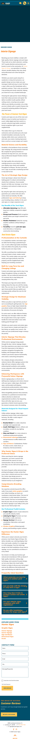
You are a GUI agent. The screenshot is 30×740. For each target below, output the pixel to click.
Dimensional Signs (8, 636)
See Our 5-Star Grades (9, 714)
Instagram (16, 729)
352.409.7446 (22, 724)
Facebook (13, 729)
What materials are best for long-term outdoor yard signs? (14, 578)
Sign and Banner (7, 634)
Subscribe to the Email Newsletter (11, 680)
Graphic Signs (7, 628)
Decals (4, 638)
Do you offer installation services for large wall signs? (14, 611)
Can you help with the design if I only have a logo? (14, 586)
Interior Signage (7, 630)
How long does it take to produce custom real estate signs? (14, 594)
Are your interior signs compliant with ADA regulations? (12, 603)
